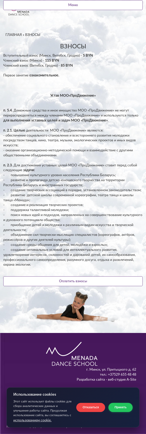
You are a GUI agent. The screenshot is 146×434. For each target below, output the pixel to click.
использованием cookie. (32, 420)
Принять (121, 407)
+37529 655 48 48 (121, 374)
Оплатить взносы (73, 281)
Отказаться (91, 407)
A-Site (131, 379)
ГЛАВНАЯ (13, 35)
